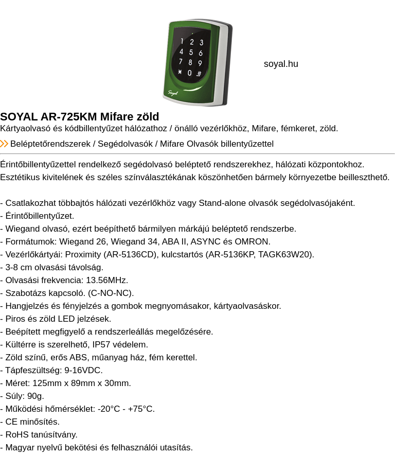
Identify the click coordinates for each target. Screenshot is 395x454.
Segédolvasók (125, 144)
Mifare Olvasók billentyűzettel (217, 144)
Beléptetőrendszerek (50, 144)
